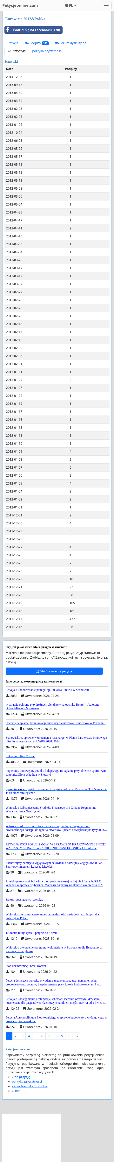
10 (69, 1036)
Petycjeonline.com (20, 5)
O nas (16, 1091)
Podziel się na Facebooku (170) (32, 29)
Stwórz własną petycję (54, 671)
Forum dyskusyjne (70, 43)
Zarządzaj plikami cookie (29, 1086)
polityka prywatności (47, 51)
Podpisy (37, 43)
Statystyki (17, 51)
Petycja (13, 43)
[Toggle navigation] (106, 5)
